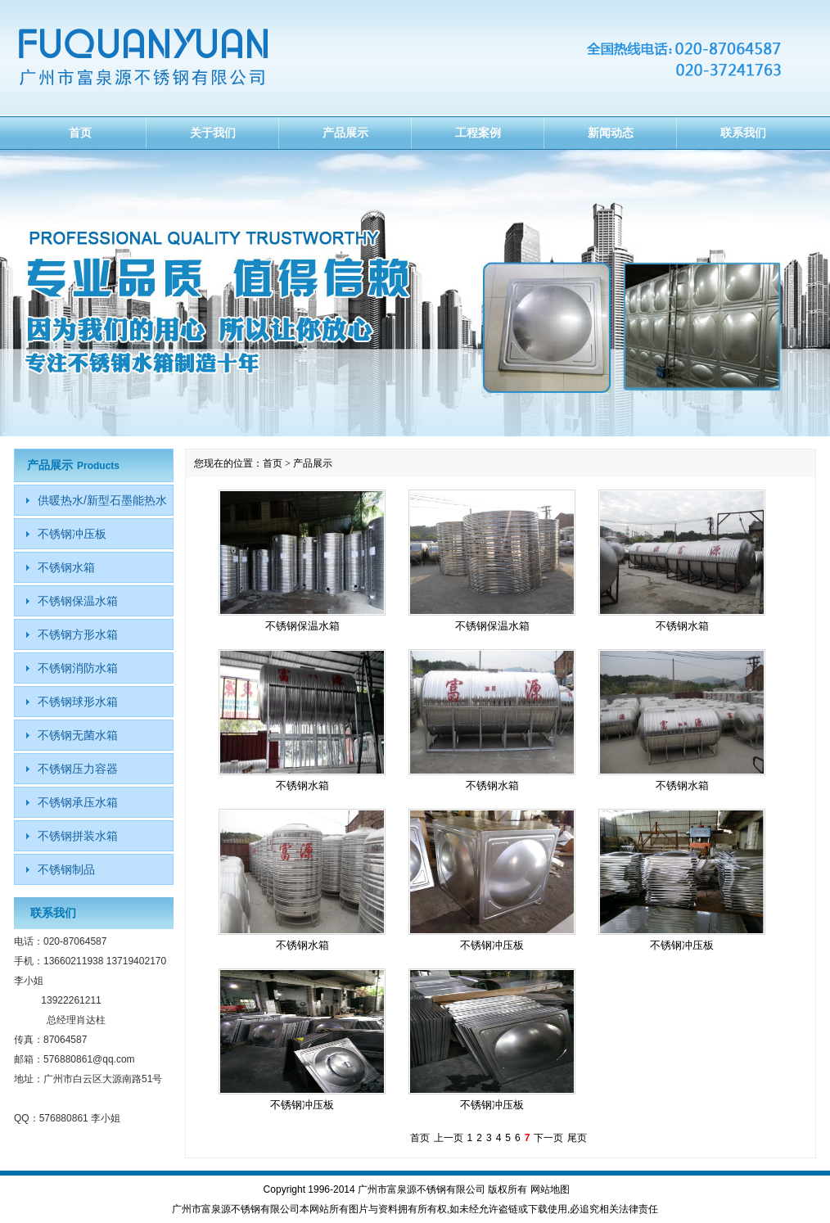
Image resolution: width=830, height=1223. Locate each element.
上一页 (448, 1138)
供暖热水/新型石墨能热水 (102, 500)
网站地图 (550, 1189)
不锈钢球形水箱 (78, 701)
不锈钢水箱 (682, 626)
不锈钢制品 (66, 869)
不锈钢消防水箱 (78, 668)
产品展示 (345, 132)
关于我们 (213, 132)
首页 (80, 132)
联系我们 (743, 132)
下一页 (548, 1138)
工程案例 (478, 132)
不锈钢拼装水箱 (78, 835)
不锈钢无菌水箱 (78, 735)
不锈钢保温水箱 (302, 626)
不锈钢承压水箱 (78, 802)
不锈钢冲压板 (492, 945)
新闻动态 (611, 132)
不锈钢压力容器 (78, 768)
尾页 (577, 1138)
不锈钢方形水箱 (78, 634)
